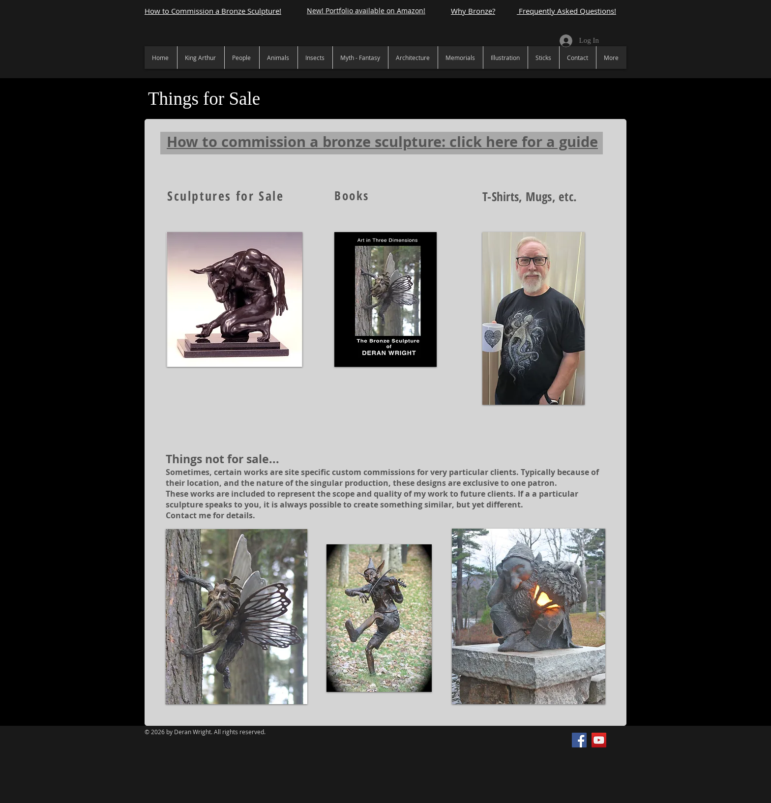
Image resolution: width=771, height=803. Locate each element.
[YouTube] (599, 740)
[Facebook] (579, 740)
